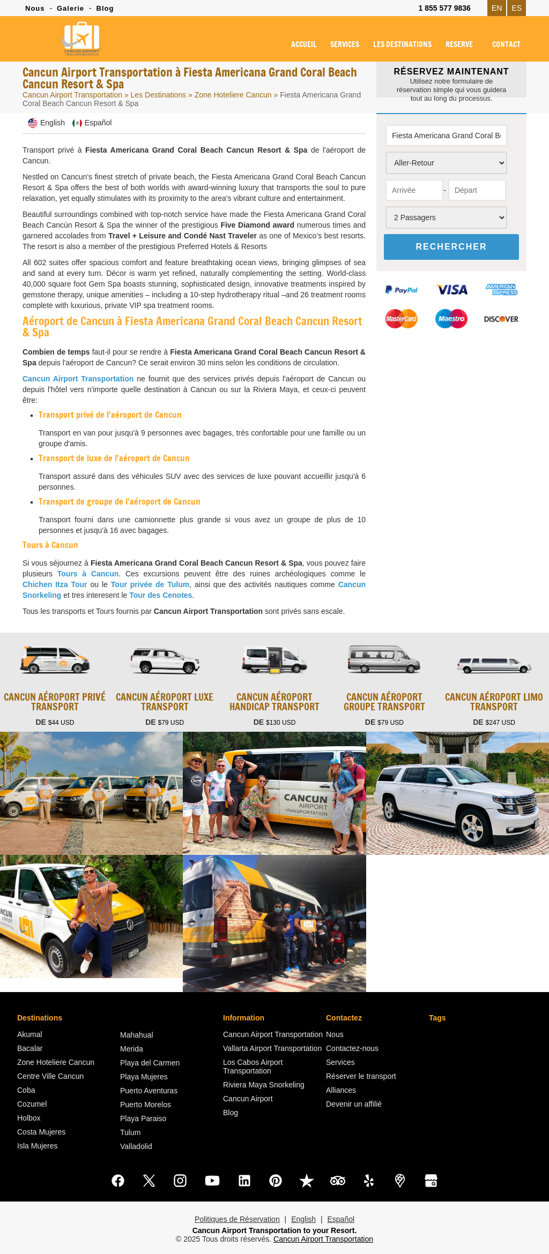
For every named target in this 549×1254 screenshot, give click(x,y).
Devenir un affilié (354, 1104)
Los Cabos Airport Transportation (253, 1066)
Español (340, 1219)
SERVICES (344, 45)
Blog (105, 8)
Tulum (130, 1132)
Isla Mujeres (37, 1146)
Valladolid (136, 1146)
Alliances (341, 1090)
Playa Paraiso (143, 1118)
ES (516, 8)
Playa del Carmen (150, 1062)
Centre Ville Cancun (50, 1076)
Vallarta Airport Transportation (272, 1048)
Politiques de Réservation (237, 1219)
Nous (35, 8)
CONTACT (506, 45)
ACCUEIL (303, 45)
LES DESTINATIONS (402, 45)
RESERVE (459, 45)
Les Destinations (159, 95)
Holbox (29, 1118)
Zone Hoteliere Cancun (234, 95)
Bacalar (29, 1048)
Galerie (70, 8)
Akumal (29, 1034)
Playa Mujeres (144, 1076)
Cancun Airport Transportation (72, 95)
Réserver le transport (361, 1076)
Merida (131, 1049)
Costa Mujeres (41, 1132)
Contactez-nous (352, 1048)
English (303, 1219)
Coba (26, 1090)
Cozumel (32, 1104)
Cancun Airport (248, 1098)
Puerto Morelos (145, 1104)
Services (340, 1062)
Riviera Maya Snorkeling (264, 1084)
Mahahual (136, 1035)
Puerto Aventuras (148, 1090)
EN (497, 8)
